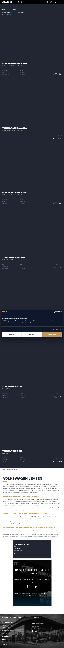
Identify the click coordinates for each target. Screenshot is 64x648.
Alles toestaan (52, 334)
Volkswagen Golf (12, 386)
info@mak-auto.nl (36, 629)
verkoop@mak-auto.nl (20, 554)
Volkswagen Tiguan (13, 257)
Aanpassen (32, 334)
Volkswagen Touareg (14, 63)
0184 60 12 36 (18, 556)
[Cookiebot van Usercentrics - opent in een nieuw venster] (55, 312)
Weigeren (11, 334)
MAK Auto (17, 594)
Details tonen (55, 329)
